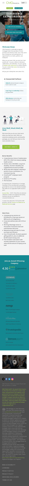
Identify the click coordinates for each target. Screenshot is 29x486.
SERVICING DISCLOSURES (10, 477)
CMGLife (8, 83)
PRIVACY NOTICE (8, 471)
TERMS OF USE (7, 480)
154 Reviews (12, 270)
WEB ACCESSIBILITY (8, 465)
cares (15, 67)
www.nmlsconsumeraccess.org (13, 412)
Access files (5, 193)
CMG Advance (9, 98)
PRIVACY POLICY (7, 474)
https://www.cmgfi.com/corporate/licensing (13, 457)
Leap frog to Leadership (12, 90)
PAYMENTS (9, 8)
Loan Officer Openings (14, 26)
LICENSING (5, 468)
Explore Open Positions (14, 32)
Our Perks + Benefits (11, 147)
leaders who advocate (10, 65)
